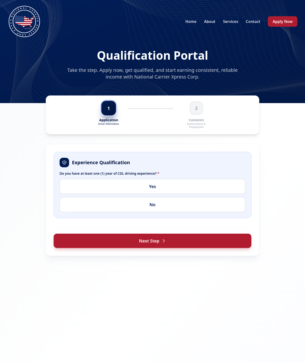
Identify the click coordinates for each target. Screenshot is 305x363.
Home (191, 21)
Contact (253, 21)
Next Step (152, 241)
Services (230, 21)
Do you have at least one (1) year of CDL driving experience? (109, 173)
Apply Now (283, 21)
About (209, 21)
